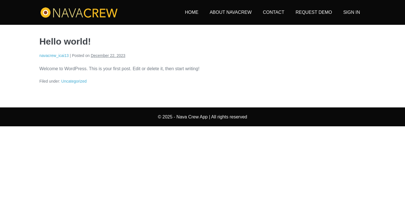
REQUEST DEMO (314, 12)
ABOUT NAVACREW (230, 12)
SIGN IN (351, 12)
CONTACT (273, 12)
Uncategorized (74, 81)
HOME (191, 12)
